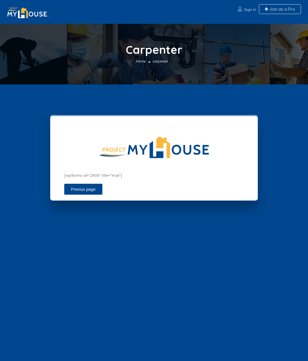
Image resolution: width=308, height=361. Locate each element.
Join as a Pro (280, 9)
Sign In (250, 9)
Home (141, 61)
